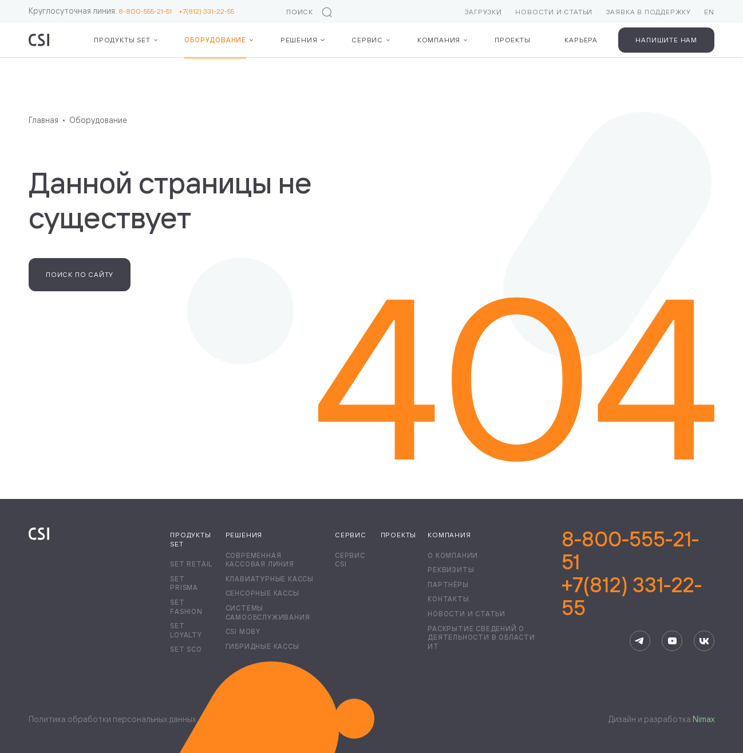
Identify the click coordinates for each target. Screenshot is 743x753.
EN (709, 11)
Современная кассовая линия (260, 560)
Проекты (513, 39)
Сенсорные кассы (262, 593)
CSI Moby (243, 631)
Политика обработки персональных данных (112, 719)
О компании (453, 555)
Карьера (581, 39)
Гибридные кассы (262, 646)
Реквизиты (451, 569)
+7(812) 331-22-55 (206, 11)
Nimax (703, 719)
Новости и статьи (553, 11)
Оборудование (215, 39)
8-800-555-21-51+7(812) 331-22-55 (632, 573)
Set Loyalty (186, 630)
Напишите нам (666, 39)
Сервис (367, 39)
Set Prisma (184, 583)
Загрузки (483, 11)
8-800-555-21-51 (148, 11)
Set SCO (186, 649)
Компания (438, 39)
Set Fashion (186, 607)
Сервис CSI (350, 560)
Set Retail (191, 564)
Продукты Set (122, 39)
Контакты (448, 599)
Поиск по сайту (79, 274)
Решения (299, 39)
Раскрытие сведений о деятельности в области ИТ (481, 637)
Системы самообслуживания (268, 612)
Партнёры (448, 584)
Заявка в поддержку (648, 11)
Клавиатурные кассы (270, 578)
